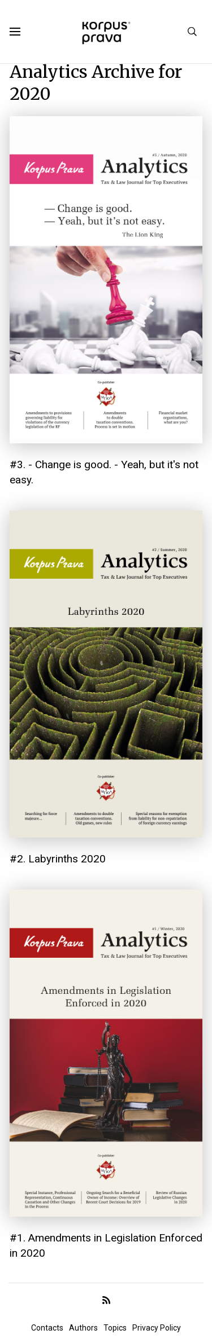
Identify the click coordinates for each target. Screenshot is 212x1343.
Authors (83, 1327)
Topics (115, 1327)
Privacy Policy (156, 1327)
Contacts (47, 1327)
